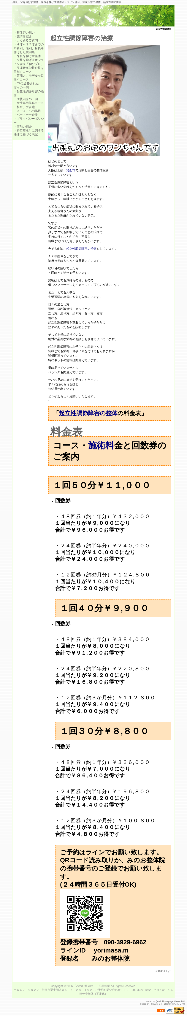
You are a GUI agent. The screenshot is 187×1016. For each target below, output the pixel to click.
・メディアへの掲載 (27, 111)
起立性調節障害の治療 (81, 38)
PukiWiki (154, 1004)
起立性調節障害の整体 (88, 413)
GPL (176, 1004)
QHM (182, 1004)
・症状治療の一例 (26, 99)
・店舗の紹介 (23, 126)
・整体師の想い (24, 32)
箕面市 (70, 170)
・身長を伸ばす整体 (27, 56)
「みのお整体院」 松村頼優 (91, 986)
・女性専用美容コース (29, 103)
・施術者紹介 (23, 36)
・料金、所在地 (24, 107)
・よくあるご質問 (26, 40)
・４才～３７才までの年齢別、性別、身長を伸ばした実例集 (29, 48)
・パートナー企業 (26, 114)
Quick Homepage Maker (167, 1001)
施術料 (101, 445)
